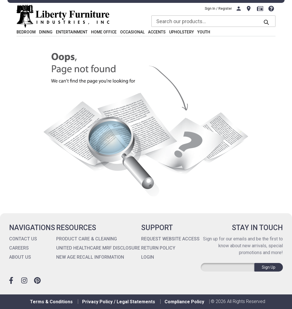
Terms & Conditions (51, 301)
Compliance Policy (184, 301)
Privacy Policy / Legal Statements (118, 301)
